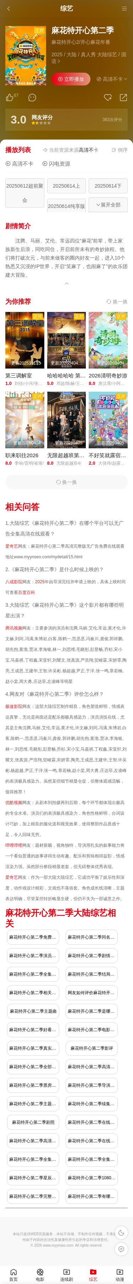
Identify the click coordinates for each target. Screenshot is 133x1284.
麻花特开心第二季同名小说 (93, 937)
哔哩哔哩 (13, 845)
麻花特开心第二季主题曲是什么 (34, 1103)
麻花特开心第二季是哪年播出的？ (93, 1011)
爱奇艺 (11, 546)
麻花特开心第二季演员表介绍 (34, 955)
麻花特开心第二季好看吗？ (34, 1029)
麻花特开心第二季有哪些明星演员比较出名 (93, 1196)
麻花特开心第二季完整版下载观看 (34, 1196)
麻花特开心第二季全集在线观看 (34, 1159)
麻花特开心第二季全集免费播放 (34, 974)
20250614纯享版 (66, 206)
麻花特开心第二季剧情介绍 (93, 955)
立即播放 (71, 79)
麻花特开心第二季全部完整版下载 (34, 1066)
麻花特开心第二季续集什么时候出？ (93, 1103)
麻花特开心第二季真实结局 (34, 1048)
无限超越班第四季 (68, 455)
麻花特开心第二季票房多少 (34, 1085)
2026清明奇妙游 (108, 375)
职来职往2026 (21, 455)
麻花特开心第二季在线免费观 (93, 1122)
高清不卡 (19, 164)
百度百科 (26, 592)
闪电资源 (56, 164)
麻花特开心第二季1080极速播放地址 (93, 1177)
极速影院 (13, 706)
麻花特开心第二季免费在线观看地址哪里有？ (34, 937)
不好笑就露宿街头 (110, 455)
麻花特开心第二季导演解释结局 (93, 1085)
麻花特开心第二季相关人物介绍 (34, 992)
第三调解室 (18, 375)
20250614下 (108, 186)
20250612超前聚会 (24, 193)
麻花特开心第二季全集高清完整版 (93, 1159)
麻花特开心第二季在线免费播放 (93, 1140)
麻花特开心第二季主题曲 (33, 1011)
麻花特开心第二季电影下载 (93, 1029)
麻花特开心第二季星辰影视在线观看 (34, 1177)
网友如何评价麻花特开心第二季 (93, 992)
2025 (40, 581)
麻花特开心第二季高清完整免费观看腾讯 (93, 1066)
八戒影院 (13, 581)
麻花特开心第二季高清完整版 (34, 1140)
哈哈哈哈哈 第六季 (69, 375)
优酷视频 (13, 802)
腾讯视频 (13, 628)
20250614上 (66, 186)
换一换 (117, 301)
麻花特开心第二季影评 (92, 1048)
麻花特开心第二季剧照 (33, 1122)
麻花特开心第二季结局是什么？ (93, 974)
